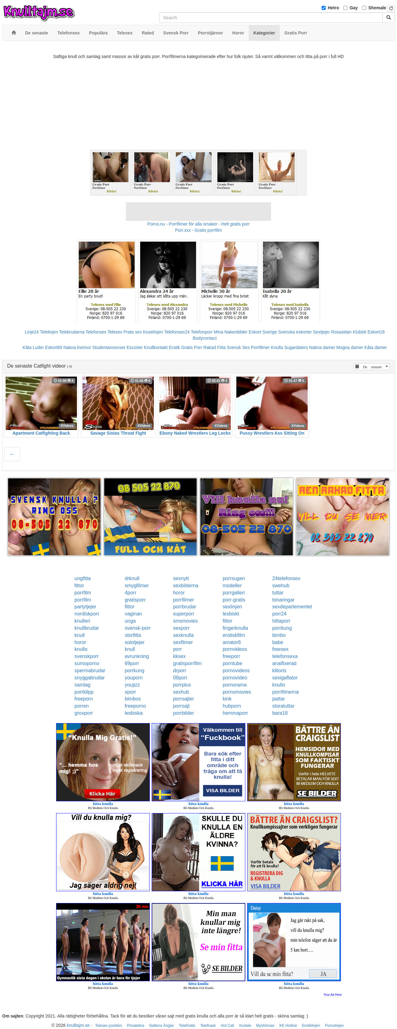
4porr (130, 592)
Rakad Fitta (214, 347)
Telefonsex (96, 331)
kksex (179, 656)
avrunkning (137, 656)
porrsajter (183, 698)
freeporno (135, 706)
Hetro (333, 7)
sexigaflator (285, 677)
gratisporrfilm (187, 663)
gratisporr (135, 599)
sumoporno (86, 663)
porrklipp (83, 692)
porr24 (279, 613)
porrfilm (82, 592)
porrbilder (183, 713)
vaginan (133, 613)
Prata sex (132, 331)
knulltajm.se (78, 1025)
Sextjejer (321, 331)
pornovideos (236, 670)
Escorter (135, 347)
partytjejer (85, 606)
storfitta (133, 635)
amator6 (232, 642)
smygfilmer (137, 585)
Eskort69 (53, 347)
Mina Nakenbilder (231, 331)
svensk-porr (138, 628)
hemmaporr (235, 713)
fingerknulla (235, 628)
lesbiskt (231, 613)
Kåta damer (375, 347)
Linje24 (32, 331)
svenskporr (86, 656)
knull (79, 635)
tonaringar (283, 599)
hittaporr (281, 621)
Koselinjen (153, 331)
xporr (130, 692)
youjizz (132, 684)
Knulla (277, 347)
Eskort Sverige (263, 331)
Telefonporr (201, 331)
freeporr (231, 656)
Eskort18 (376, 331)
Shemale (377, 7)
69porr (132, 663)
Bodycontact (204, 338)
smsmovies (185, 621)
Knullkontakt (155, 347)
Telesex (115, 331)
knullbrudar (86, 628)
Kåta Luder (33, 347)
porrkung (282, 628)
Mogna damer (350, 347)
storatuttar (283, 706)
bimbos (133, 698)
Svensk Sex (238, 347)
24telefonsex (286, 578)
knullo (80, 649)
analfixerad (284, 663)
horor (179, 592)
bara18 (280, 713)
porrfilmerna (285, 692)
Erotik (174, 347)
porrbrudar (184, 606)
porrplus (182, 684)
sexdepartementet (292, 606)
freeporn (83, 698)
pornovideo (235, 677)
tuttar (277, 592)
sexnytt (181, 578)
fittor (79, 585)
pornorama (235, 684)
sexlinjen (232, 606)
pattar (278, 698)
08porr (180, 677)
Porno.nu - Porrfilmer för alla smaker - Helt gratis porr (198, 223)
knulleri (82, 621)
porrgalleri (234, 592)
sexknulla (183, 635)
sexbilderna (185, 585)
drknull (132, 578)
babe (277, 642)
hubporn (232, 706)
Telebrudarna (72, 331)
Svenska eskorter (295, 331)
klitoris (279, 670)
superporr (183, 613)
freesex (280, 649)
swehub (280, 585)
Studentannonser (109, 347)
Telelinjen (49, 331)
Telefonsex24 (177, 331)
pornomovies (237, 692)
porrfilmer (183, 599)
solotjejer (135, 642)
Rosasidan (341, 331)
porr (177, 649)
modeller (232, 585)
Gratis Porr (191, 347)
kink (227, 698)
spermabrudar (89, 670)
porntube (232, 663)
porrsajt (181, 706)
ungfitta (82, 578)
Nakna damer (322, 347)
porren (81, 706)
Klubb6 (360, 331)
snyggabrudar (89, 677)
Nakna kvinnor (77, 347)
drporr (179, 670)
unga (130, 621)
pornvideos (235, 649)
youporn (134, 677)
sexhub (181, 692)
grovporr (83, 713)
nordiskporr (86, 613)
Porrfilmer (260, 347)
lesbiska (134, 713)
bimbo (279, 635)
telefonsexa (285, 656)
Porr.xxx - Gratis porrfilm (198, 230)
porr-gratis (234, 599)
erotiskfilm (234, 635)
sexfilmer (183, 642)
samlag (82, 684)
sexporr (181, 628)
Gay (354, 7)
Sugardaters (296, 347)
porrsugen (234, 578)
